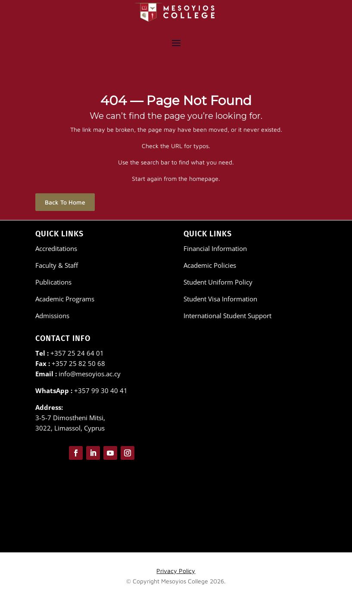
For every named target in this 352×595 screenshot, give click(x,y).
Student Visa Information (220, 298)
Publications (53, 282)
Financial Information (215, 248)
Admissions (52, 315)
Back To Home (65, 202)
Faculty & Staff (56, 265)
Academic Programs (64, 298)
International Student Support (227, 315)
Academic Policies (210, 265)
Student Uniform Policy (218, 282)
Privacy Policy (175, 570)
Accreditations (56, 248)
